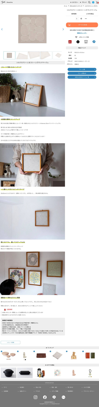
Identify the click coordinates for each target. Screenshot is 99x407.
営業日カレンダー (82, 33)
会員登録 (6, 391)
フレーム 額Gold (82, 73)
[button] (63, 29)
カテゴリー (75, 2)
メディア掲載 (55, 391)
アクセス (38, 391)
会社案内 (22, 387)
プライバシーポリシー (89, 391)
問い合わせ (70, 387)
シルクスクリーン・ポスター (91, 5)
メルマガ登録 (87, 387)
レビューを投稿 (10, 342)
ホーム (65, 5)
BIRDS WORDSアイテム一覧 (82, 77)
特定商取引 (70, 391)
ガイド (5, 387)
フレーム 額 (82, 69)
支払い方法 (38, 387)
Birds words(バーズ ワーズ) (76, 5)
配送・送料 (54, 387)
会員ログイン (23, 391)
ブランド (84, 2)
